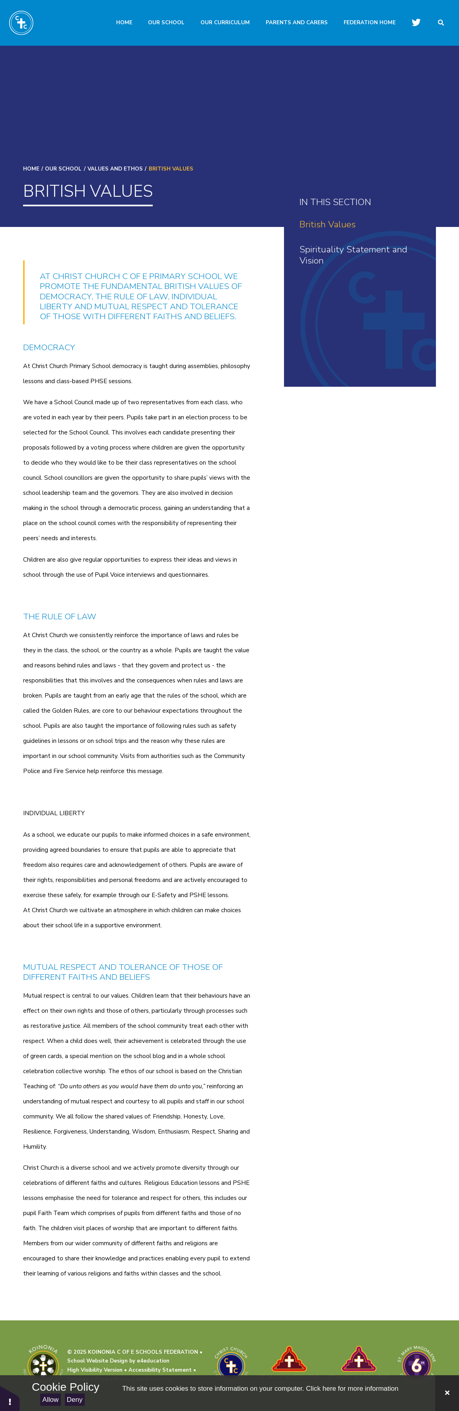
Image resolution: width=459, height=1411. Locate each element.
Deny (75, 1399)
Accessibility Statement (160, 1370)
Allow (51, 1399)
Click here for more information (352, 1388)
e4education (153, 1360)
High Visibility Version (95, 1370)
